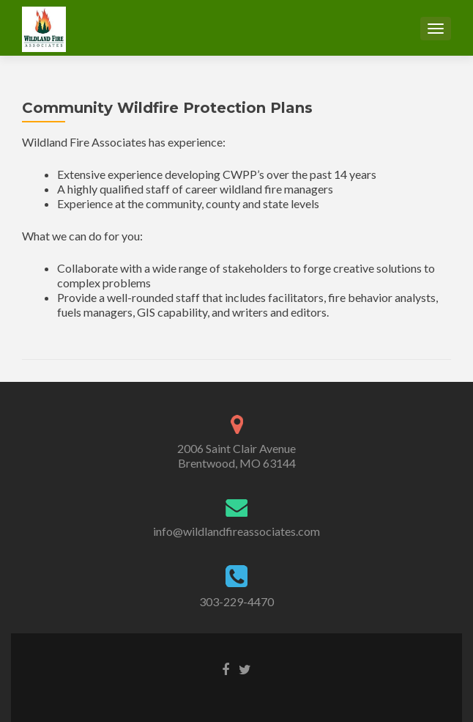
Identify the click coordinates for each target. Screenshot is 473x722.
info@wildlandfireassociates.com (236, 531)
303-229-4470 (236, 601)
